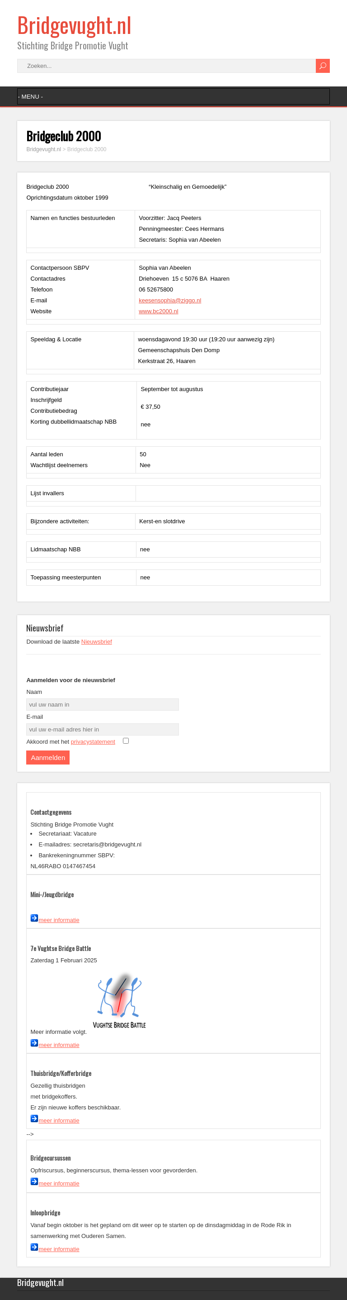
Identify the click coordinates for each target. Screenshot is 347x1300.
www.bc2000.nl (158, 311)
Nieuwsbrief (96, 641)
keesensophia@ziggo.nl (170, 300)
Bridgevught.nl (74, 24)
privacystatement (93, 741)
